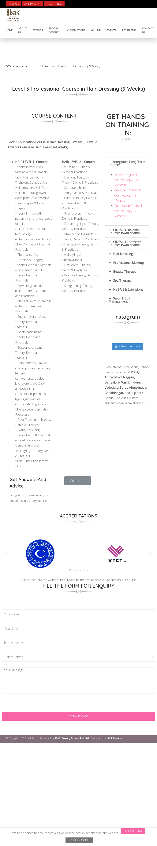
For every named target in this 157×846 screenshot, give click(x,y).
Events (111, 30)
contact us (148, 30)
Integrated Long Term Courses (127, 163)
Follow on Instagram (127, 346)
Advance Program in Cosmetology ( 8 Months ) (127, 195)
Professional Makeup (128, 263)
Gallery (96, 30)
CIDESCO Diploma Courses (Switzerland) (124, 231)
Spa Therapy (122, 280)
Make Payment (32, 4)
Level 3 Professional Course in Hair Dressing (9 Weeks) (67, 66)
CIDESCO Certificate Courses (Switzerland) (125, 243)
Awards (38, 30)
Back (139, 57)
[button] (77, 480)
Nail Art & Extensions (128, 289)
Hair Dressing (123, 254)
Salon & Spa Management (119, 299)
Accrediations (75, 30)
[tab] (127, 163)
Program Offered (55, 30)
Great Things (54, 4)
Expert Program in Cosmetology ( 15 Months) (126, 180)
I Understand (133, 831)
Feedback (13, 4)
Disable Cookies (79, 840)
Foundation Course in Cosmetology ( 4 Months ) (129, 211)
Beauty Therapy (124, 272)
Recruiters (129, 30)
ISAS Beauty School (17, 66)
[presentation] (31, 704)
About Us (22, 30)
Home (9, 30)
